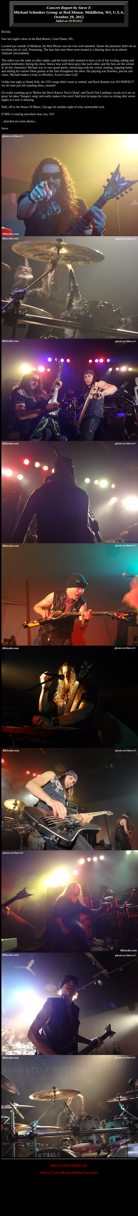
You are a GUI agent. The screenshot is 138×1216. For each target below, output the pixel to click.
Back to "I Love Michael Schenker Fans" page (69, 1172)
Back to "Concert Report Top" (68, 1165)
